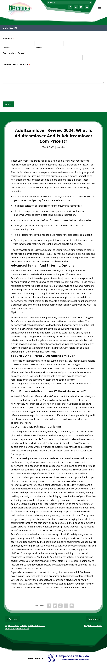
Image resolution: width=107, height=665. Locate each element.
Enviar (8, 104)
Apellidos (38, 48)
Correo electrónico (14, 53)
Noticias (61, 147)
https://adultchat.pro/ (22, 584)
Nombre (8, 39)
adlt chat (15, 443)
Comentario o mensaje (16, 65)
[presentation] (24, 97)
